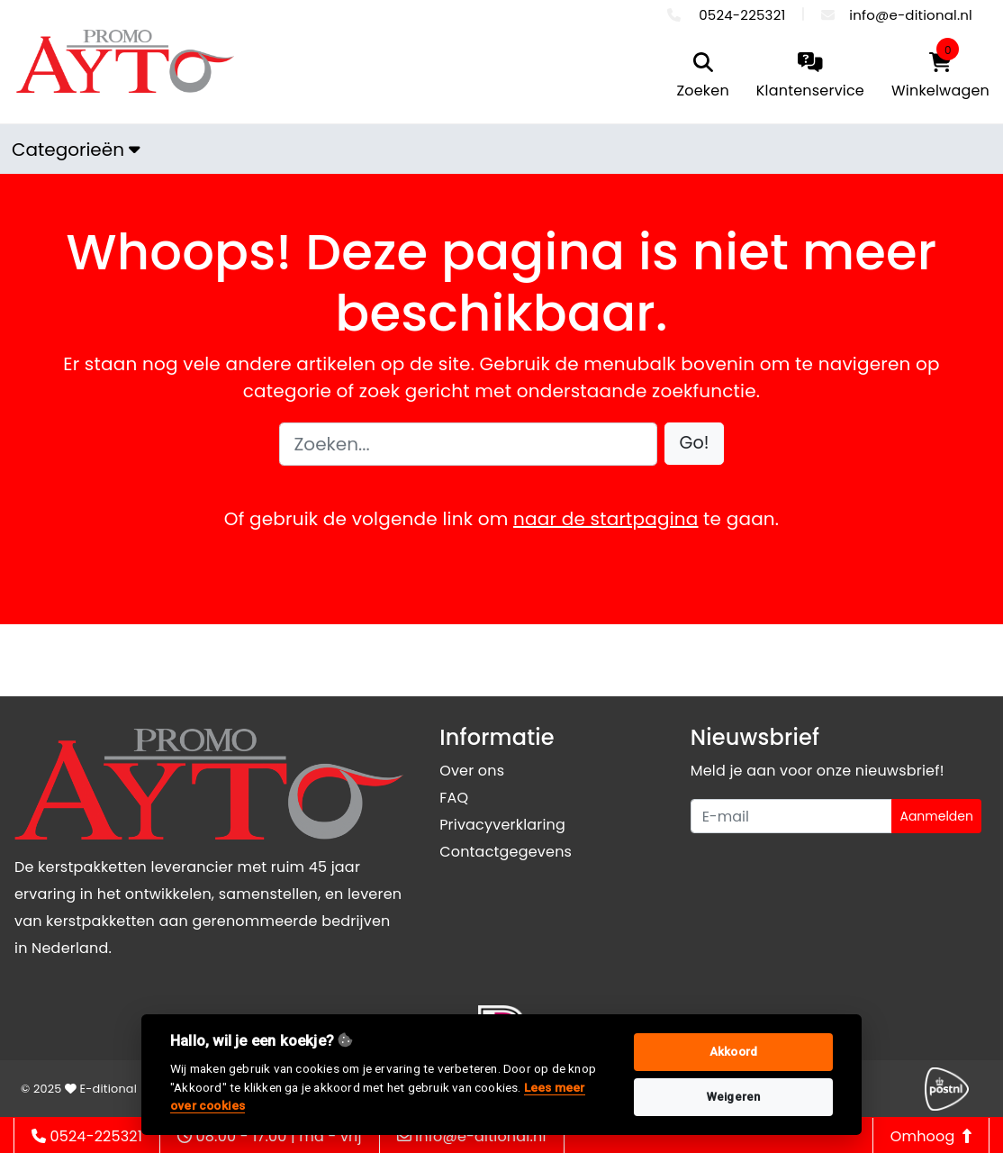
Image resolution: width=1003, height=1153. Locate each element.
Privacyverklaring (502, 824)
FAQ (453, 797)
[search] (702, 77)
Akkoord (733, 1051)
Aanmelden (936, 816)
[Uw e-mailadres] (792, 816)
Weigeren (734, 1096)
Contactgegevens (505, 851)
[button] (694, 443)
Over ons (471, 770)
